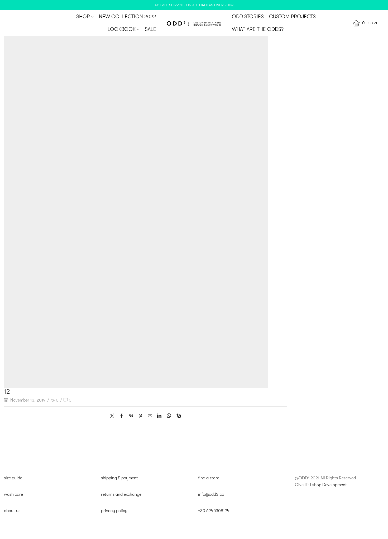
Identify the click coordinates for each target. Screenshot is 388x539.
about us (12, 510)
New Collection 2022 (127, 17)
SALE (150, 29)
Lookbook (124, 29)
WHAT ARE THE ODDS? (258, 29)
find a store (208, 478)
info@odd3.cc (211, 494)
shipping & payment (119, 478)
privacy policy (114, 510)
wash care (13, 494)
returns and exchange (121, 494)
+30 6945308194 (213, 510)
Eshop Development (328, 485)
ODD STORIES (248, 17)
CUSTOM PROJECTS (292, 17)
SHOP (85, 17)
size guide (13, 478)
